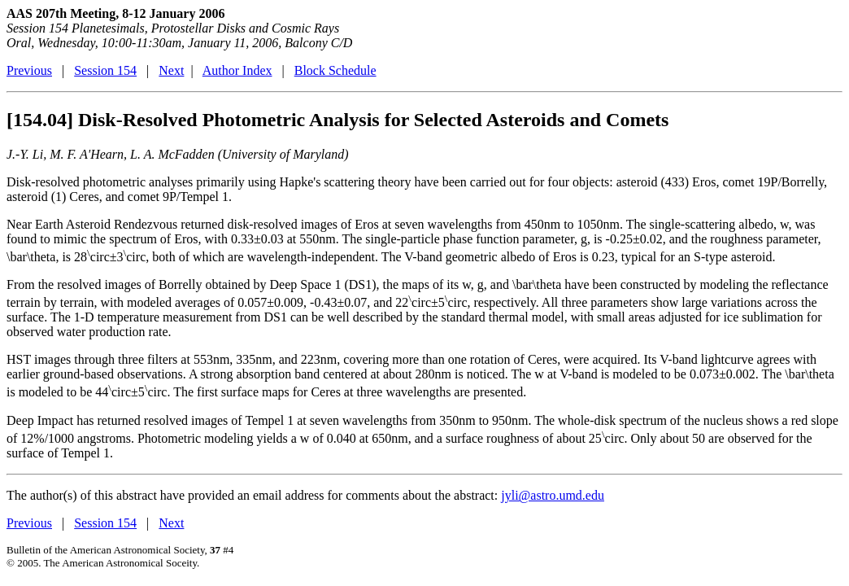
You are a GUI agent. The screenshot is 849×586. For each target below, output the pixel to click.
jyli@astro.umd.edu (552, 495)
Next (171, 70)
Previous (29, 70)
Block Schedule (335, 70)
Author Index (237, 70)
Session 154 (105, 70)
